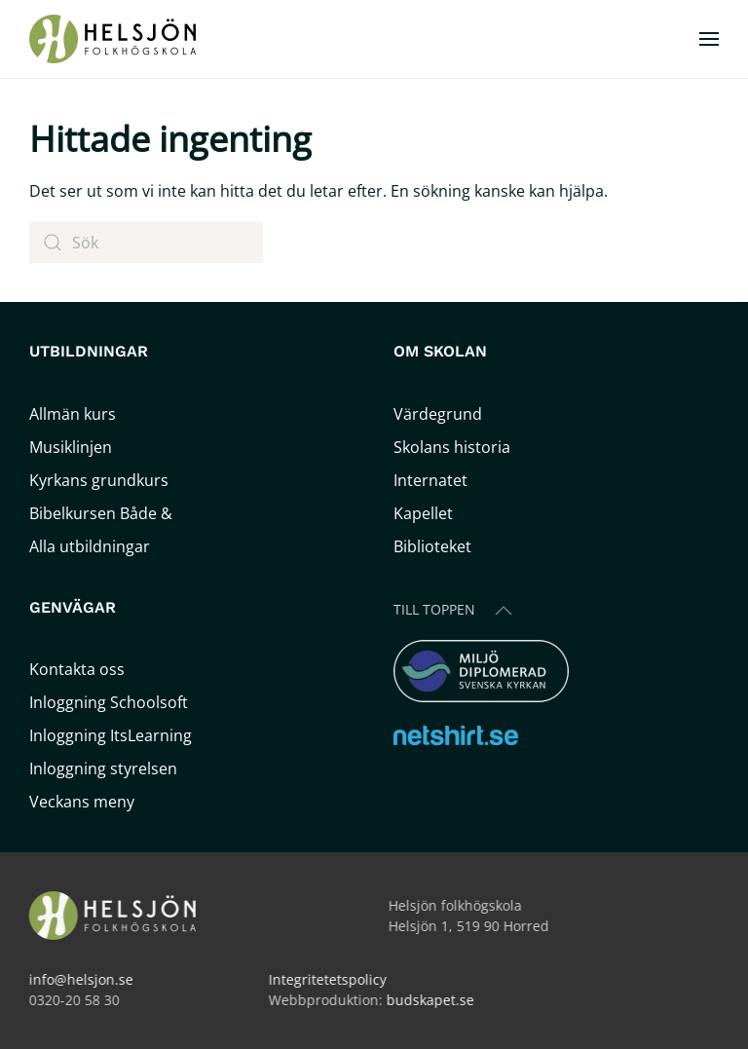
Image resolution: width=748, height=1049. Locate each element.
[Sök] (146, 242)
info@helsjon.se (79, 979)
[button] (709, 39)
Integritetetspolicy (326, 979)
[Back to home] (115, 39)
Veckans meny (81, 801)
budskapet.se (428, 1000)
